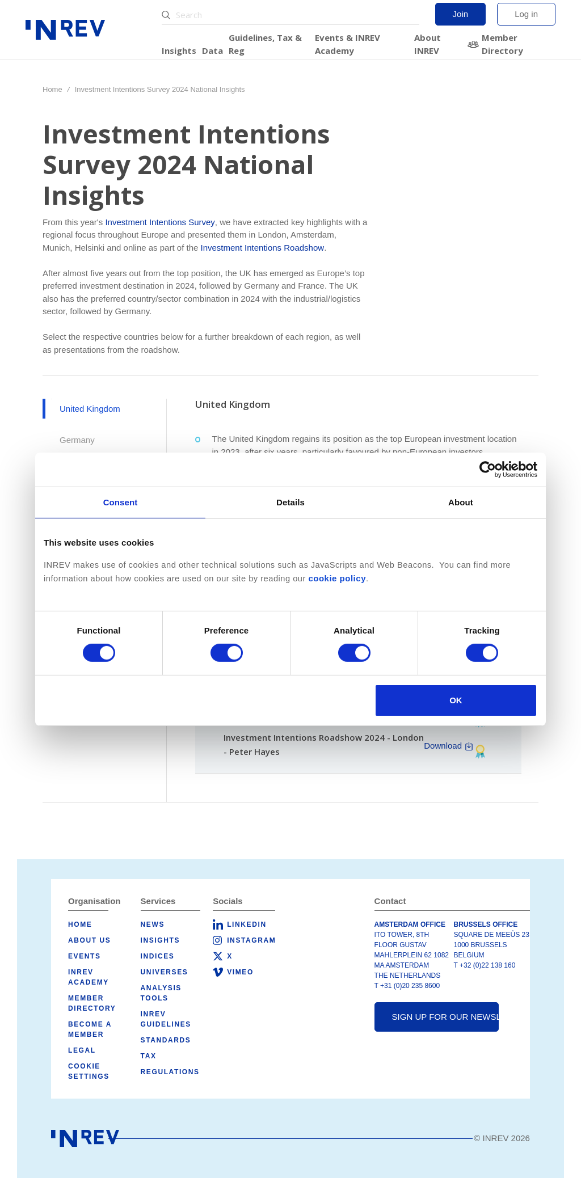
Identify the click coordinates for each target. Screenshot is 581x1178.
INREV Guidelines (166, 1019)
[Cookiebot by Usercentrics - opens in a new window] (487, 469)
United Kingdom (90, 408)
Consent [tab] (120, 501)
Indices (158, 956)
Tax (149, 1056)
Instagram (251, 940)
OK (455, 700)
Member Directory (502, 44)
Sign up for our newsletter (445, 1016)
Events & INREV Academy (347, 44)
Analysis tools (161, 993)
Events (84, 956)
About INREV (427, 44)
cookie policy (337, 577)
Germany (77, 440)
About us (89, 940)
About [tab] (460, 501)
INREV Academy (88, 977)
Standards (166, 1040)
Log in (526, 14)
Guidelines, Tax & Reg (265, 44)
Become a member (90, 1029)
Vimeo (240, 972)
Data (212, 50)
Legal (82, 1050)
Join (461, 14)
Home (52, 89)
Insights (179, 50)
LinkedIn (246, 924)
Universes (164, 972)
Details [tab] (290, 501)
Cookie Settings (89, 1071)
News (153, 924)
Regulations (170, 1072)
